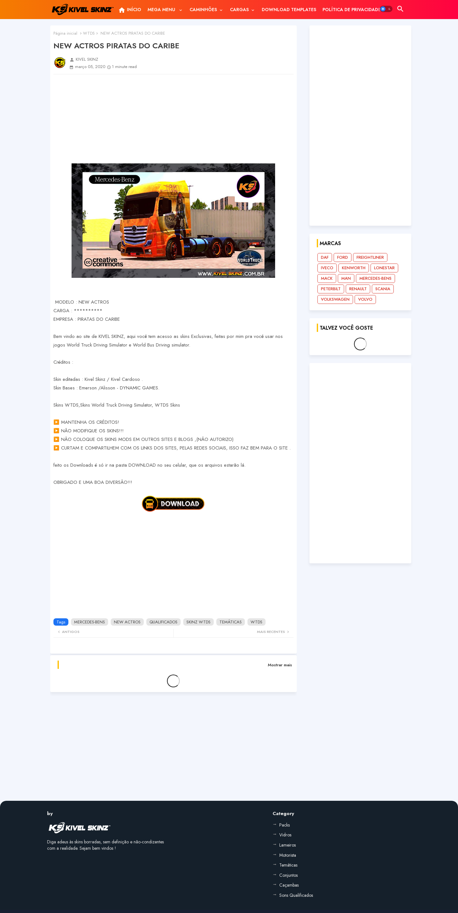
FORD (342, 257)
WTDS (89, 33)
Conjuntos (288, 875)
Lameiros (287, 845)
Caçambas (289, 885)
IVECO (327, 268)
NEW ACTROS (127, 622)
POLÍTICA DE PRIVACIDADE (352, 9)
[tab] (129, 9)
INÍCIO (129, 10)
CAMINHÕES (203, 9)
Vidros (285, 835)
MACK (327, 278)
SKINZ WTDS (198, 622)
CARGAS (239, 9)
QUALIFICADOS (163, 622)
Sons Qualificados (296, 895)
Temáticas (288, 865)
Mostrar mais (280, 665)
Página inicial (65, 33)
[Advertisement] (173, 118)
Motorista (287, 855)
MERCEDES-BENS (89, 622)
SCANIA (382, 289)
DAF (325, 257)
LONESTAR (384, 268)
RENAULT (358, 289)
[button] (386, 9)
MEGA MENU (162, 9)
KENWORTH (353, 268)
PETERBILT (331, 289)
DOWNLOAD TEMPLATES (289, 9)
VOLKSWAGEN (335, 299)
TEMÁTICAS (230, 622)
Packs (284, 825)
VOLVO (365, 299)
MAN (346, 278)
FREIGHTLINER (370, 257)
